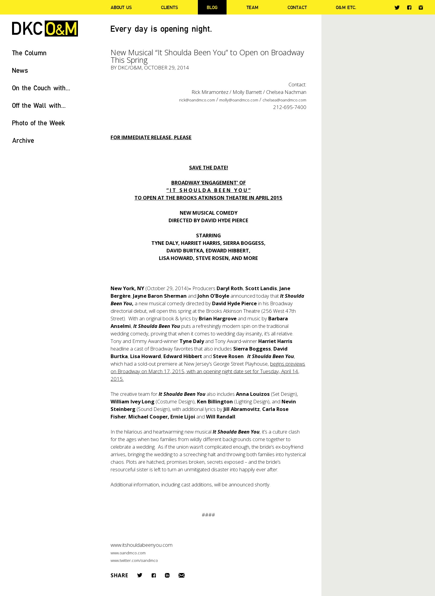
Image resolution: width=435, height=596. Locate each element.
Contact (297, 7)
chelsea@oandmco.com (284, 100)
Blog (212, 7)
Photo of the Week (38, 123)
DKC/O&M (45, 29)
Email (182, 575)
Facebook (409, 7)
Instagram (421, 7)
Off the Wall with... (39, 105)
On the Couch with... (41, 88)
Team (252, 7)
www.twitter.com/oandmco (134, 560)
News (20, 70)
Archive (23, 140)
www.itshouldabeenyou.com (141, 544)
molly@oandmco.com (238, 100)
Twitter (397, 7)
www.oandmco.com (128, 553)
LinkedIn (167, 575)
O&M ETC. (346, 7)
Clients (169, 7)
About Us (121, 7)
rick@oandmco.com (197, 100)
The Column (29, 53)
